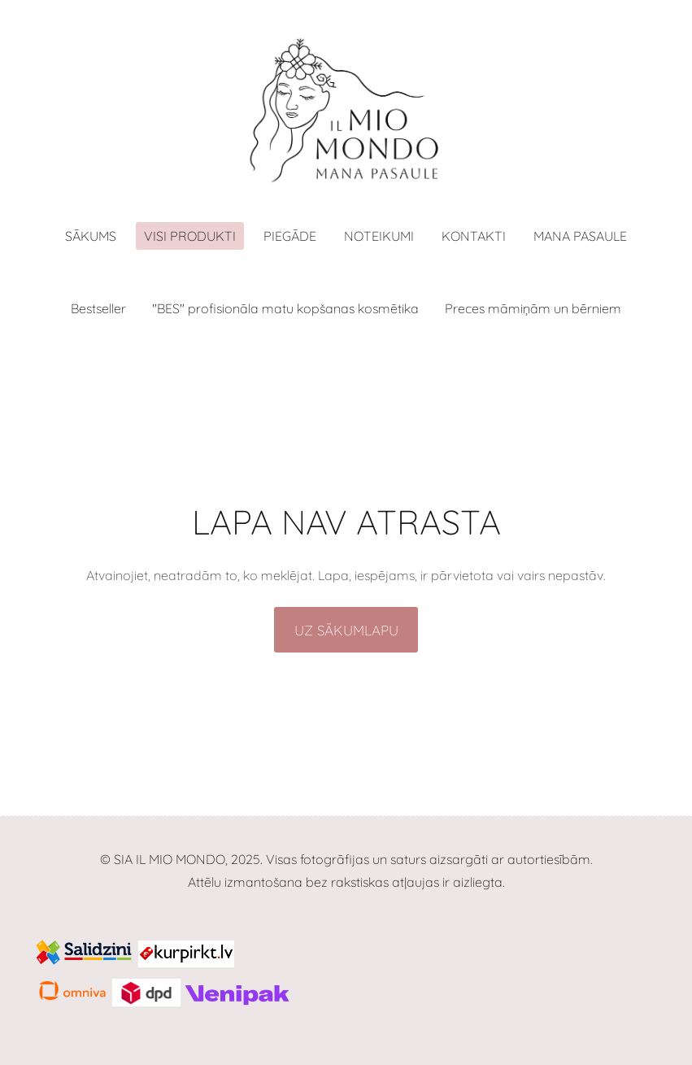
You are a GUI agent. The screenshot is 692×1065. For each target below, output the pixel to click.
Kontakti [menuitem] (474, 236)
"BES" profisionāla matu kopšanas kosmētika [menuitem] (285, 308)
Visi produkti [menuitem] (190, 236)
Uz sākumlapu (346, 630)
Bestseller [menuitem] (98, 308)
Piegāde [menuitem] (289, 236)
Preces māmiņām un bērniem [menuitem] (533, 308)
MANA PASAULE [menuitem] (580, 236)
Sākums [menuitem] (90, 236)
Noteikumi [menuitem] (379, 236)
